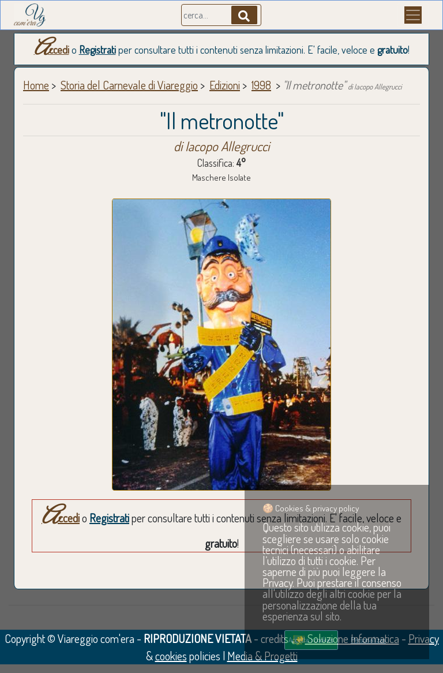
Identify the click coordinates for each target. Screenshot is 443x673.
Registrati (97, 49)
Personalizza (368, 639)
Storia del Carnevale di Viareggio (129, 84)
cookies (171, 655)
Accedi (51, 49)
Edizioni (224, 84)
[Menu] (413, 15)
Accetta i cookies (310, 639)
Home (36, 84)
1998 (261, 84)
